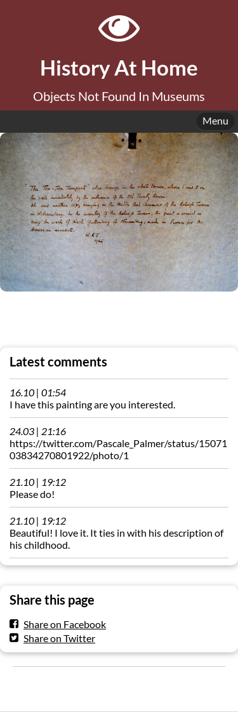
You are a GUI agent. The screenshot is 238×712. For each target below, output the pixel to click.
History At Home (119, 67)
